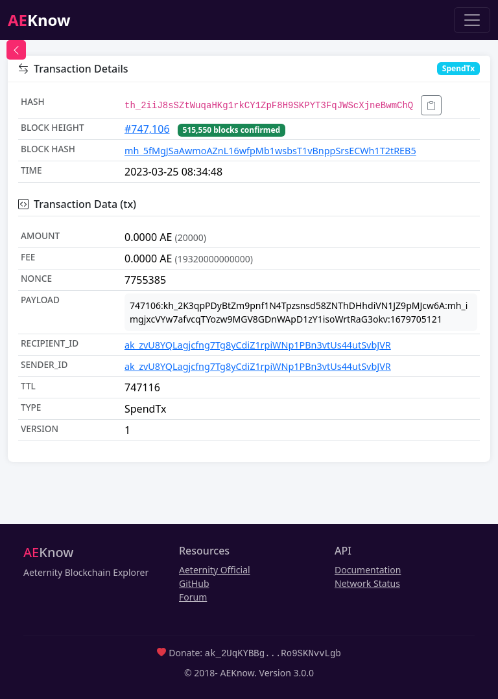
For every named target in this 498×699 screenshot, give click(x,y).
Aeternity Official (214, 570)
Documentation (368, 570)
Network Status (367, 583)
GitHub (194, 583)
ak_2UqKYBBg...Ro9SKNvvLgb (273, 653)
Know (39, 19)
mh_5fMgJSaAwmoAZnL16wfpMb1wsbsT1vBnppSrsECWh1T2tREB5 (270, 150)
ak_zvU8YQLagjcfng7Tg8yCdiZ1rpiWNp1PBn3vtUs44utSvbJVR (257, 345)
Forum (193, 597)
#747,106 (147, 129)
